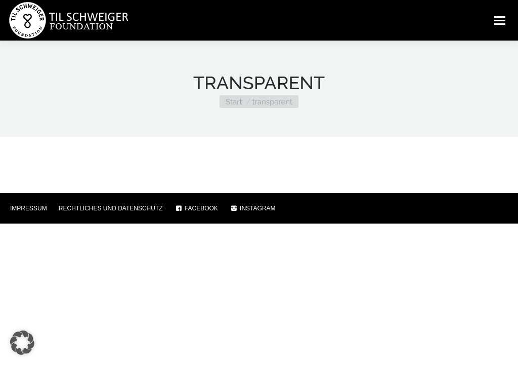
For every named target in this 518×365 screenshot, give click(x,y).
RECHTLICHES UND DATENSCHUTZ (111, 208)
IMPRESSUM (28, 208)
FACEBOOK (196, 208)
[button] (22, 342)
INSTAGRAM (253, 208)
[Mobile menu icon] (499, 20)
